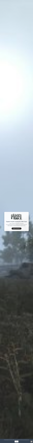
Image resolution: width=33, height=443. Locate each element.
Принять (16, 441)
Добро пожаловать (16, 228)
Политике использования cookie (24, 439)
